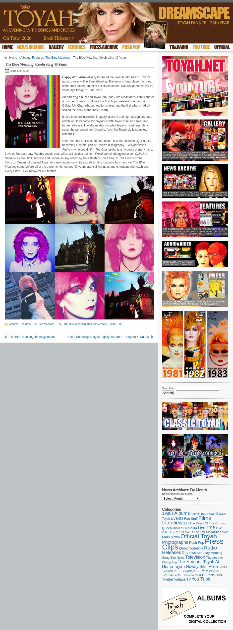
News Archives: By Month (177, 493)
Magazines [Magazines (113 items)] (213, 532)
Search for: (168, 388)
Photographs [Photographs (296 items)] (175, 542)
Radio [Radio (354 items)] (210, 548)
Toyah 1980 (115, 323)
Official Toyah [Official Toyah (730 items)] (198, 536)
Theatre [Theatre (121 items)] (211, 557)
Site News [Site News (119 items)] (177, 557)
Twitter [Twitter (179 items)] (167, 579)
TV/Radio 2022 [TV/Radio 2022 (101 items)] (171, 575)
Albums (25, 57)
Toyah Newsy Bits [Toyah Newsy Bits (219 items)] (190, 566)
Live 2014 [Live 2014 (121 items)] (190, 528)
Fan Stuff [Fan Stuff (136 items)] (191, 518)
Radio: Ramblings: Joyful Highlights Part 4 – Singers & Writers (107, 337)
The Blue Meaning (58, 57)
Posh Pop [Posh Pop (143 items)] (196, 543)
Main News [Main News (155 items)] (171, 537)
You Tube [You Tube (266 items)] (201, 579)
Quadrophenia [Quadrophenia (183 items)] (191, 548)
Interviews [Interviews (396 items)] (173, 522)
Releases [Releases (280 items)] (171, 552)
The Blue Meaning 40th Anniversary (85, 323)
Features (38, 57)
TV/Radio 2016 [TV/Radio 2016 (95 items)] (190, 570)
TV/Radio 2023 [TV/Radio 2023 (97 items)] (191, 575)
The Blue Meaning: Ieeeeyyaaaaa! (32, 337)
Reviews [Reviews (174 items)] (189, 553)
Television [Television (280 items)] (195, 557)
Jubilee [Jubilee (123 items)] (178, 528)
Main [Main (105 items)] (225, 532)
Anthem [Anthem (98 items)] (195, 513)
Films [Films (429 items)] (204, 518)
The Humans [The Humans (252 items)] (189, 561)
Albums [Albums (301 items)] (182, 513)
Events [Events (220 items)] (177, 518)
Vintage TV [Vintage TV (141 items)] (182, 579)
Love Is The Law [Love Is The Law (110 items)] (194, 532)
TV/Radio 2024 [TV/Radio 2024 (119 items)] (211, 575)
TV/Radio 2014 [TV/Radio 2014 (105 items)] (217, 567)
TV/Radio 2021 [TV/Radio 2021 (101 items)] (209, 570)
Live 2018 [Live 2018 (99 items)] (176, 532)
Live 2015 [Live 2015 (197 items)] (206, 527)
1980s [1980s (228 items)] (168, 513)
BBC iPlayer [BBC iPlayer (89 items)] (208, 513)
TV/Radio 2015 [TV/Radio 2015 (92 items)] (171, 570)
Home (13, 57)
